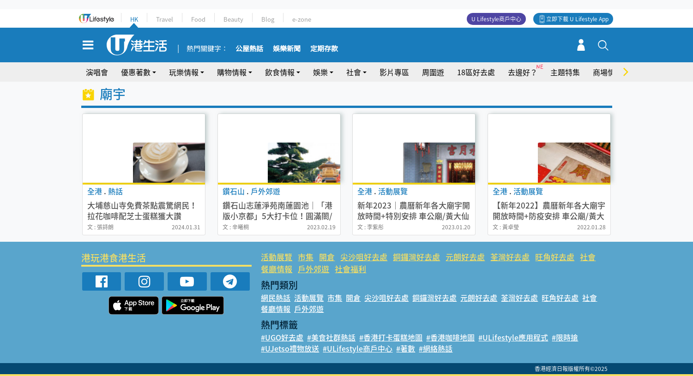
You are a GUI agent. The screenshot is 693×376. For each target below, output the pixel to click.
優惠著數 (136, 72)
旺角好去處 (554, 257)
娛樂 (320, 72)
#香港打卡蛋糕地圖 (390, 337)
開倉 (327, 257)
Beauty (233, 19)
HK (134, 19)
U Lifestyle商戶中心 (496, 19)
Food (198, 19)
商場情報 (607, 72)
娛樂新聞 (287, 49)
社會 (353, 72)
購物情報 (232, 72)
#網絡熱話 (435, 348)
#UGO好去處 (282, 337)
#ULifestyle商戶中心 (357, 348)
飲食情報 (280, 72)
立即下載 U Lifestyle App (577, 19)
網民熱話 (275, 297)
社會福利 (350, 269)
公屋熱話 (249, 49)
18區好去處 (476, 72)
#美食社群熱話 (331, 337)
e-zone (301, 19)
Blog (267, 19)
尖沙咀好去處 (363, 257)
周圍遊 (433, 72)
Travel (164, 19)
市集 (305, 257)
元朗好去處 (465, 257)
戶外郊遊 (313, 269)
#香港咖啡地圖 (450, 337)
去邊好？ (522, 72)
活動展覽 (276, 257)
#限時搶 (565, 337)
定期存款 (324, 49)
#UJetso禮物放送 (290, 348)
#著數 (405, 348)
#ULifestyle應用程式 (513, 337)
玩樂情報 (184, 72)
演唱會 (97, 72)
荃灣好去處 (510, 257)
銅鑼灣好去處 (416, 257)
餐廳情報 (276, 269)
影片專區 (394, 72)
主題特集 (565, 72)
